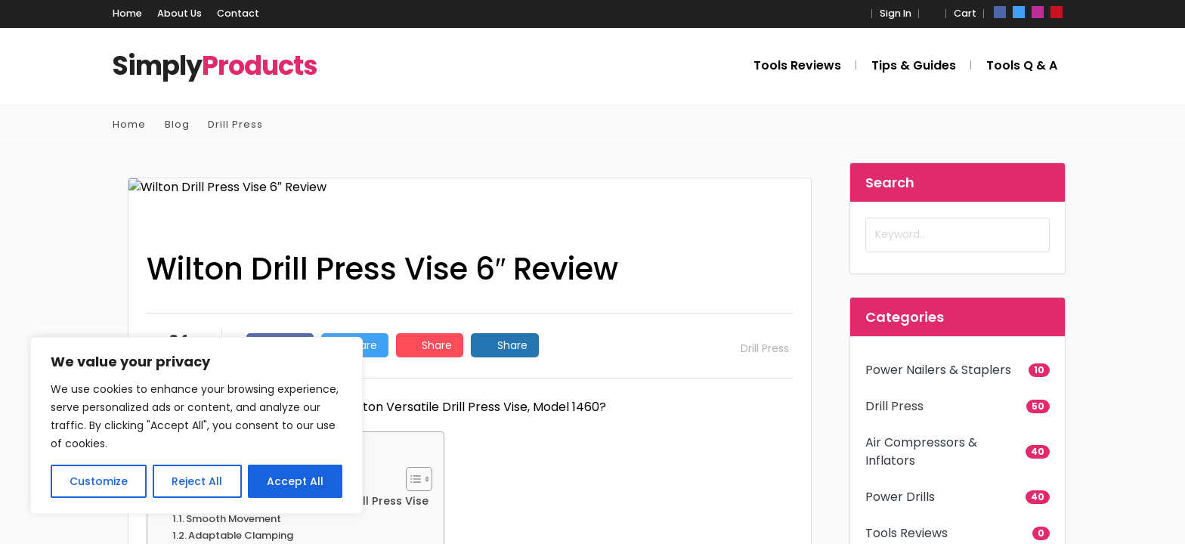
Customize (99, 481)
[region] (196, 425)
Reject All (197, 481)
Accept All (295, 481)
